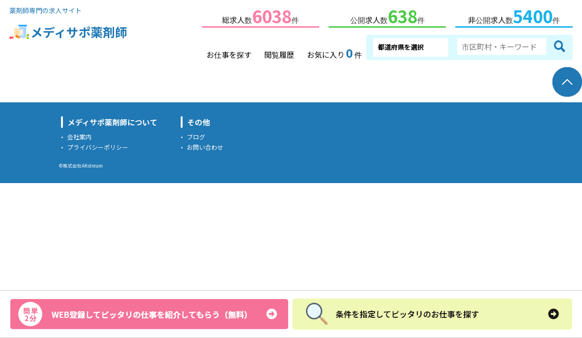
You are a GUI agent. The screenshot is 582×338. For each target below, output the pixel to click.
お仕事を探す (229, 52)
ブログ (196, 135)
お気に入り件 (334, 51)
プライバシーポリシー (97, 145)
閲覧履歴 (279, 52)
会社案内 (79, 135)
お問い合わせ (205, 145)
